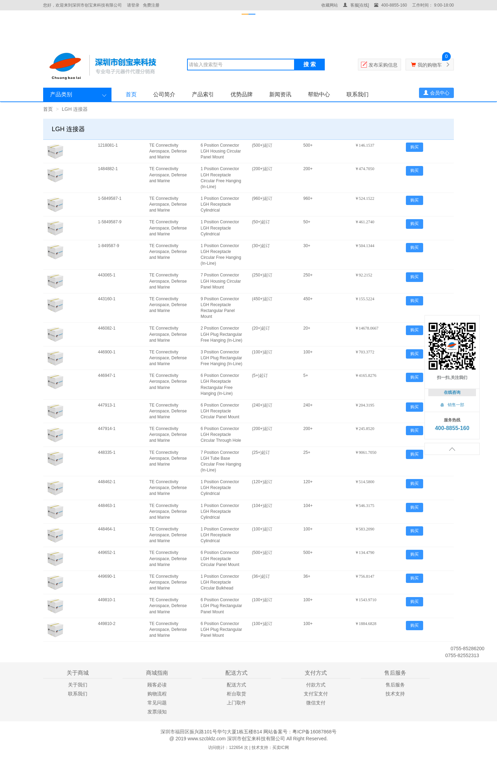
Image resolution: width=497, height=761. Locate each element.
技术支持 (395, 693)
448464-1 (107, 529)
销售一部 (452, 404)
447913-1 (107, 405)
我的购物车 (430, 65)
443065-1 (107, 275)
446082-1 (107, 328)
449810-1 (107, 599)
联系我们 (358, 94)
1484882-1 (108, 168)
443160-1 (107, 298)
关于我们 (77, 684)
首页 (131, 94)
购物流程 (157, 693)
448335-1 (107, 452)
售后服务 (395, 684)
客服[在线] (356, 5)
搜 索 (309, 64)
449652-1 (107, 552)
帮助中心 (319, 94)
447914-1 (107, 428)
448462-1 (107, 481)
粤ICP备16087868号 (314, 731)
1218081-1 (108, 145)
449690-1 (107, 576)
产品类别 (61, 94)
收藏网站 (329, 5)
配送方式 (236, 684)
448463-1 (107, 505)
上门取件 (236, 702)
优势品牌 (242, 94)
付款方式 (315, 684)
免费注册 (151, 5)
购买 (414, 147)
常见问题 (157, 702)
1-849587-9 (108, 245)
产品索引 (203, 94)
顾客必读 (157, 684)
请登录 (133, 5)
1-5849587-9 (109, 221)
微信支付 (315, 702)
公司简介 (164, 94)
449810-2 (107, 623)
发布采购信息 (383, 65)
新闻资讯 (280, 94)
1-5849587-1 (109, 198)
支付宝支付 (316, 693)
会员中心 (436, 93)
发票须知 (157, 711)
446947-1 (107, 375)
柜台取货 (236, 693)
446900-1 (107, 352)
